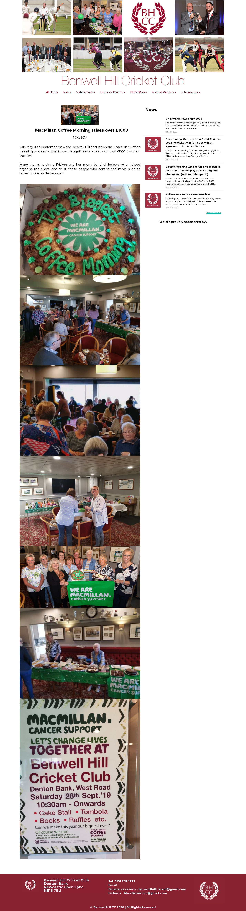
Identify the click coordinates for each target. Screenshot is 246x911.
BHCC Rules (138, 92)
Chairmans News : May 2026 (184, 118)
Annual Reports (164, 92)
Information (190, 92)
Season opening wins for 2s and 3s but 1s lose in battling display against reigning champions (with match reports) (193, 170)
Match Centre (85, 92)
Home (52, 92)
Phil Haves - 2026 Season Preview (188, 194)
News (67, 92)
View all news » (213, 212)
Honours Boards (112, 92)
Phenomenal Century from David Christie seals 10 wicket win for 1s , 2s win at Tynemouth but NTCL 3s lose (193, 142)
